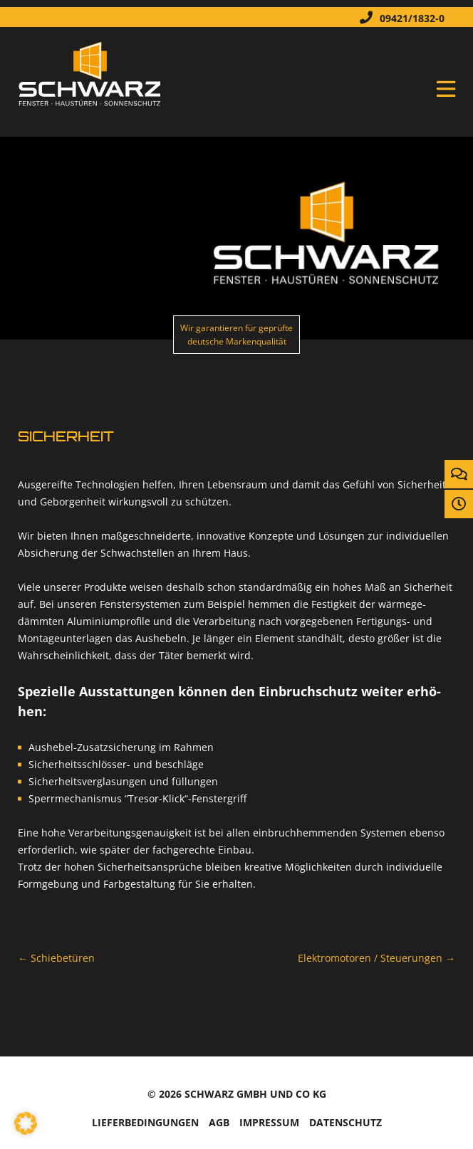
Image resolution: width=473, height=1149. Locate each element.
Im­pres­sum (269, 1122)
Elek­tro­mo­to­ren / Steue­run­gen (376, 958)
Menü (446, 89)
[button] (25, 1123)
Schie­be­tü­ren (56, 958)
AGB (219, 1122)
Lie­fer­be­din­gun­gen (145, 1122)
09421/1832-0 (399, 17)
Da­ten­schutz (345, 1122)
